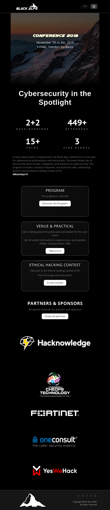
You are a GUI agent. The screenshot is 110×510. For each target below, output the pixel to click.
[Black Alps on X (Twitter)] (79, 496)
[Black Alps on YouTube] (87, 496)
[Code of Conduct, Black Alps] (95, 496)
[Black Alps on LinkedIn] (83, 496)
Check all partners (55, 316)
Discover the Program (55, 203)
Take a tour (55, 250)
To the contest (55, 282)
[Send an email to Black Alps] (91, 496)
